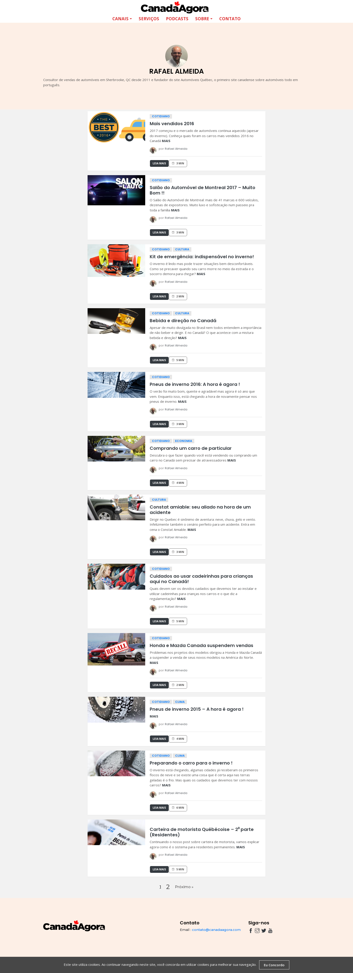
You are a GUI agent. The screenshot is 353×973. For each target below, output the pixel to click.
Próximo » (184, 887)
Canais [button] (120, 18)
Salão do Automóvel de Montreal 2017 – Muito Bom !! (202, 190)
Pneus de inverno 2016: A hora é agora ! (195, 384)
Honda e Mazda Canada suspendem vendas (201, 645)
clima (180, 702)
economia (183, 441)
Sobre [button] (202, 18)
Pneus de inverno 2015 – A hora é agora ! (197, 709)
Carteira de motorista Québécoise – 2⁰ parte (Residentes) (202, 832)
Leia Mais (159, 163)
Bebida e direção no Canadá (183, 320)
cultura (182, 249)
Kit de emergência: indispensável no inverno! (202, 256)
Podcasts (177, 18)
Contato (230, 18)
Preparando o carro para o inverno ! (191, 763)
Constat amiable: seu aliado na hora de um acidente (200, 510)
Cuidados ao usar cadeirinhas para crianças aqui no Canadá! (201, 579)
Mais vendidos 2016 (172, 123)
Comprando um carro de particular (191, 448)
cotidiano (161, 116)
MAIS (166, 140)
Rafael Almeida (176, 149)
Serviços (149, 18)
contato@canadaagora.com (216, 930)
